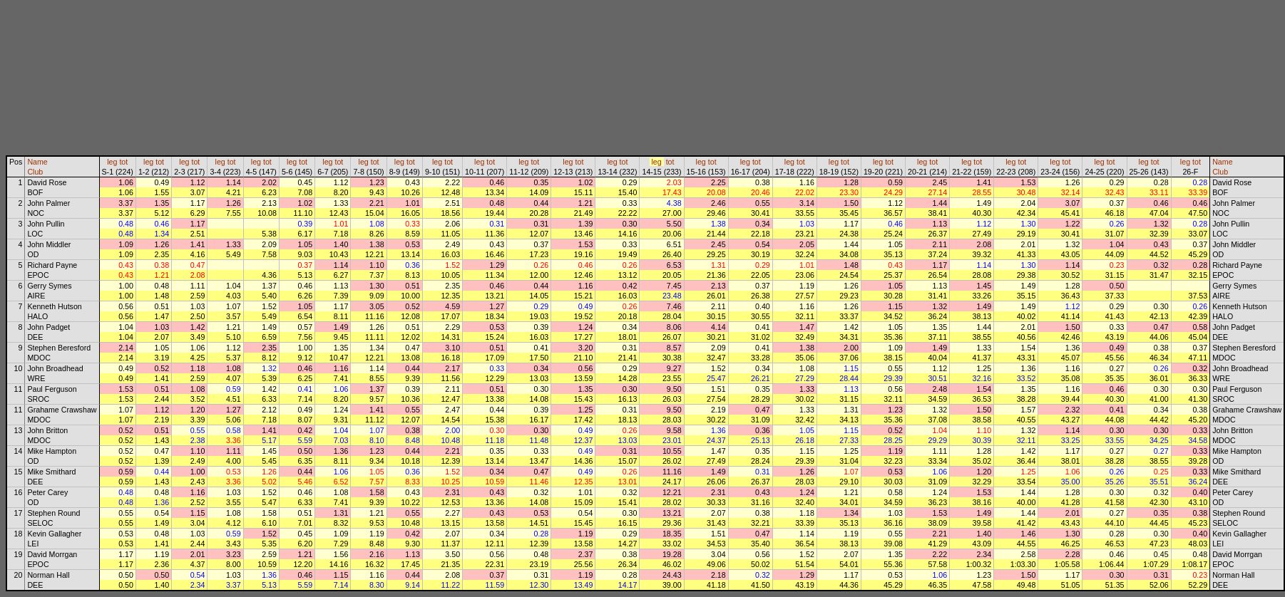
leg (112, 161)
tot (123, 161)
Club (35, 171)
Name (37, 161)
